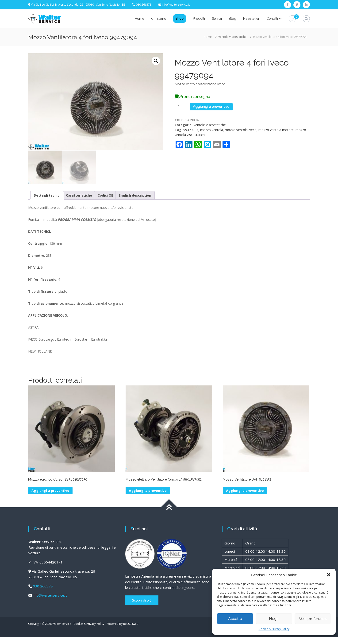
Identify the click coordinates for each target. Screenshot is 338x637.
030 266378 (43, 585)
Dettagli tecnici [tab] (47, 194)
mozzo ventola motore (276, 130)
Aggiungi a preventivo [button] (50, 490)
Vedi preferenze (312, 618)
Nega (274, 618)
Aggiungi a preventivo (211, 107)
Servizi (217, 18)
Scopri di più (141, 599)
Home (139, 18)
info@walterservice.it (176, 5)
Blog (232, 18)
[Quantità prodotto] (180, 107)
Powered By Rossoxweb (122, 623)
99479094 (190, 130)
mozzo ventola (211, 130)
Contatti (272, 18)
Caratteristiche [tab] (79, 194)
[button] (328, 574)
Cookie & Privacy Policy (274, 629)
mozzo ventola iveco (241, 130)
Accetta (235, 618)
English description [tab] (135, 194)
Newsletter (251, 18)
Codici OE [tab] (105, 194)
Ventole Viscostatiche (232, 37)
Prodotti (199, 18)
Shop (180, 18)
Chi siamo (158, 18)
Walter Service (61, 623)
